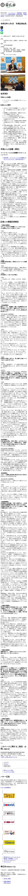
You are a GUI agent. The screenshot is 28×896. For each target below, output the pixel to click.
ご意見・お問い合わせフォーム (9, 757)
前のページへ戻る (8, 770)
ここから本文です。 (6, 20)
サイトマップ (7, 861)
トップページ (12, 13)
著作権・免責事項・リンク (11, 858)
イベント (6, 764)
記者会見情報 (11, 14)
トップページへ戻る (9, 771)
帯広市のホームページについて (12, 857)
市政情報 (19, 13)
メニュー (6, 762)
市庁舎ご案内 (7, 878)
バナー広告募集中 (6, 787)
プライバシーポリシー (10, 860)
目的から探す (7, 766)
